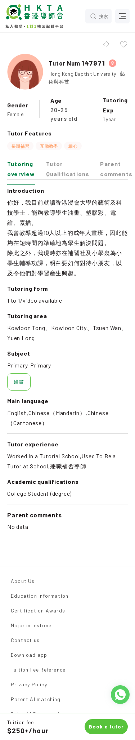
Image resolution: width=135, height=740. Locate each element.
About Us (23, 581)
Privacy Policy (29, 684)
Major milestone (31, 625)
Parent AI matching (36, 699)
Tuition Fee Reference (38, 670)
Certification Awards (38, 610)
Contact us (25, 640)
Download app (29, 655)
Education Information (39, 596)
